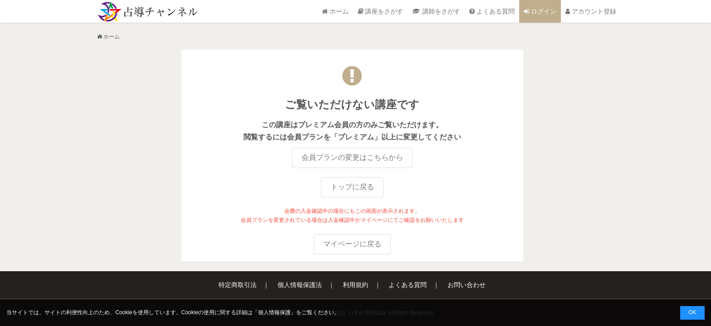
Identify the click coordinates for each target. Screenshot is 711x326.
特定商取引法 (238, 284)
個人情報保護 (274, 312)
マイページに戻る (352, 244)
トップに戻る (352, 187)
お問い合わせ (467, 284)
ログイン (540, 11)
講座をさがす (381, 11)
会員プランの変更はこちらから (352, 157)
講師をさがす (436, 11)
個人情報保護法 (300, 284)
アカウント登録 (590, 11)
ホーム (335, 11)
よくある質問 (492, 11)
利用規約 (355, 284)
